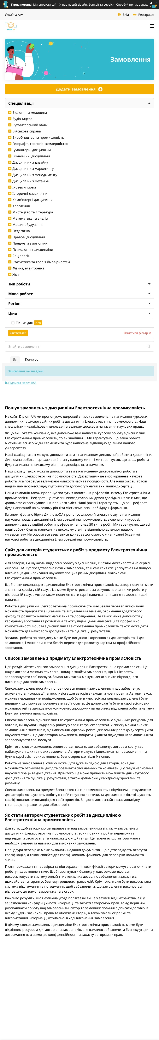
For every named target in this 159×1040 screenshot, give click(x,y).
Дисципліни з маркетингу (31, 168)
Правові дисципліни (26, 237)
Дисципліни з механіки (28, 181)
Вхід (123, 14)
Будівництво (20, 118)
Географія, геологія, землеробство (38, 143)
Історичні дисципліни (27, 193)
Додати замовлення (79, 89)
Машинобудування (25, 224)
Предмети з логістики (27, 243)
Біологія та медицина (27, 112)
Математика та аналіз (28, 218)
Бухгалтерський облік (27, 125)
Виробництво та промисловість (36, 137)
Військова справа (24, 131)
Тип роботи (79, 283)
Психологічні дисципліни (30, 249)
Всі (15, 359)
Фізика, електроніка (26, 268)
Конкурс (31, 359)
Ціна (79, 313)
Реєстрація (143, 14)
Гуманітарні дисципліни (29, 150)
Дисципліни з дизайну (28, 162)
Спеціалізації (79, 103)
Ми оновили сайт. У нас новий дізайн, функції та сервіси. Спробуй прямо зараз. (79, 4)
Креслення (19, 206)
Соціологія (19, 255)
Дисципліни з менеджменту (32, 175)
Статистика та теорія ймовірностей (39, 262)
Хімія (14, 274)
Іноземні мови (22, 187)
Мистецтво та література (30, 212)
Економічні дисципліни (29, 156)
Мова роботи (79, 293)
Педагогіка (19, 231)
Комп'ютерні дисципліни (30, 199)
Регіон (79, 303)
